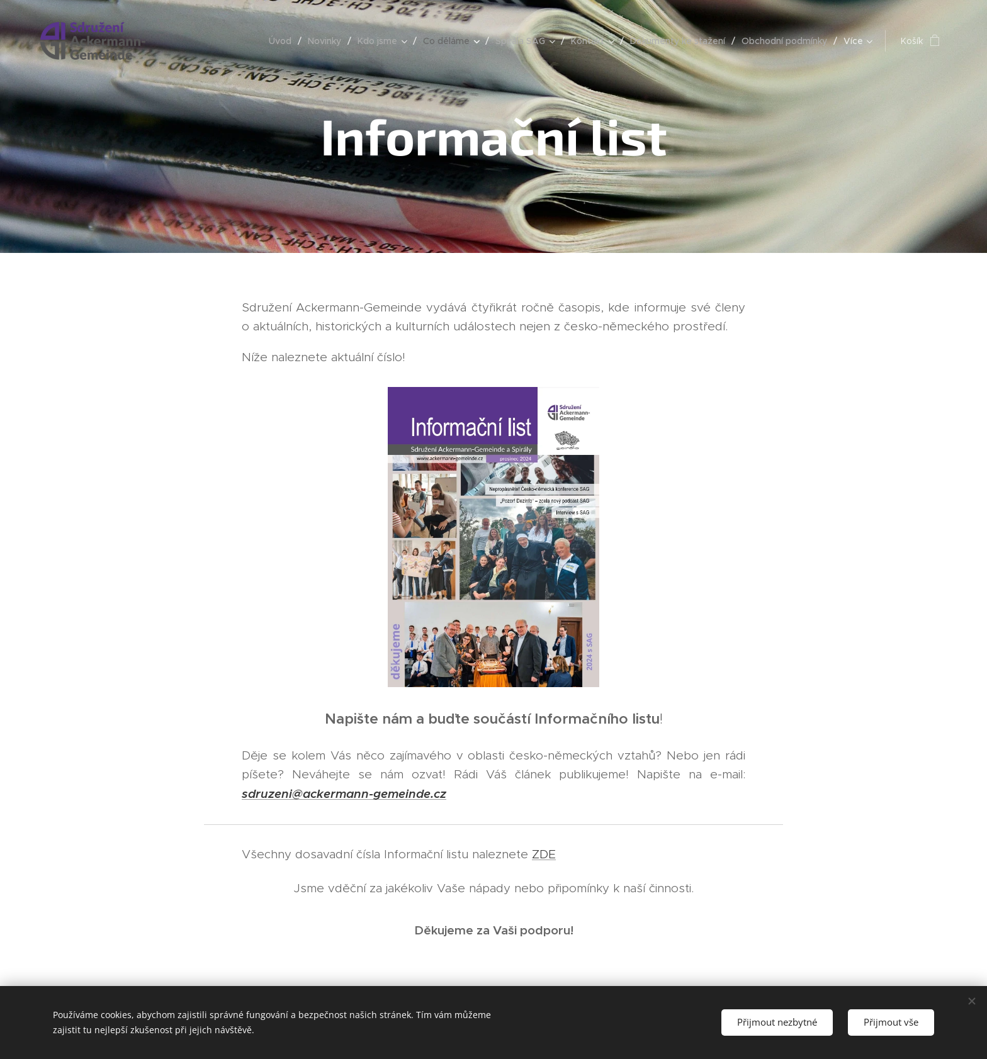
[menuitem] (284, 41)
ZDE (544, 854)
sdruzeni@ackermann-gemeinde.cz (344, 793)
